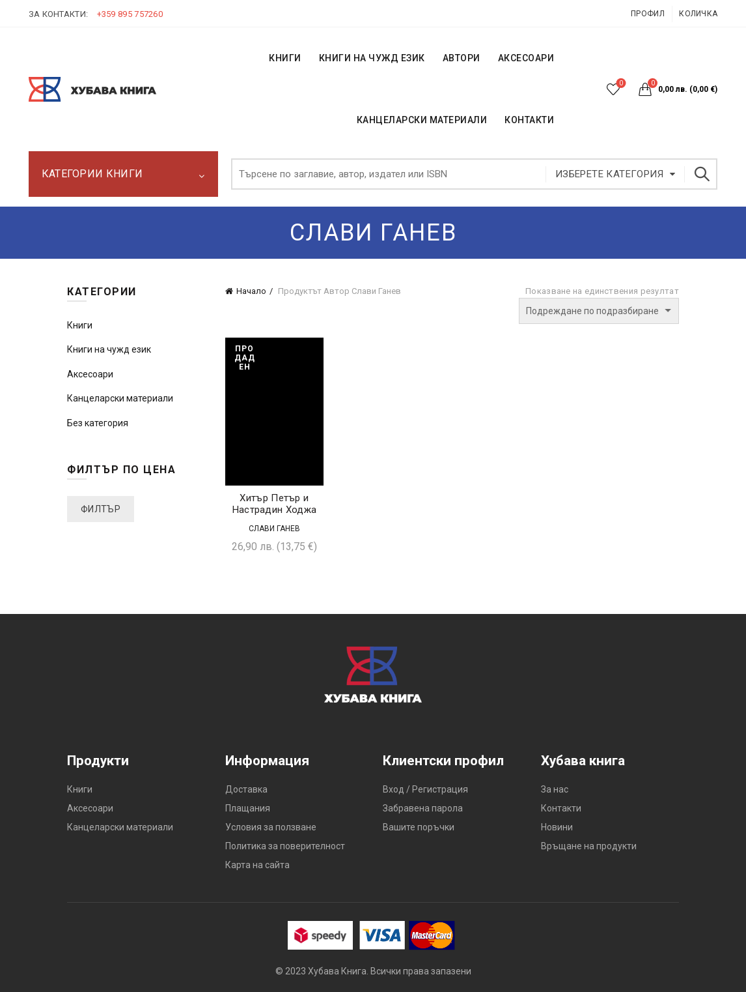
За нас (554, 789)
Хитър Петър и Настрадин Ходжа (274, 504)
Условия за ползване (270, 827)
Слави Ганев (274, 528)
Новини (557, 827)
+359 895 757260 (130, 14)
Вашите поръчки (418, 827)
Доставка (246, 789)
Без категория (97, 423)
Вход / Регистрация (425, 789)
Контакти (561, 808)
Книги (79, 325)
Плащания (247, 808)
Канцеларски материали (422, 120)
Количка (698, 13)
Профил (648, 13)
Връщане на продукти (589, 846)
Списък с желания (620, 84)
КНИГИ (285, 58)
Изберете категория (609, 174)
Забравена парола (423, 808)
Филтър (100, 509)
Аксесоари (526, 58)
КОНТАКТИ (529, 120)
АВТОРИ (461, 58)
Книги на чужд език (109, 349)
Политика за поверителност (285, 846)
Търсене (701, 174)
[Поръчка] (599, 311)
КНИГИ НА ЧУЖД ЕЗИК (372, 58)
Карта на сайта (257, 865)
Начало (251, 291)
